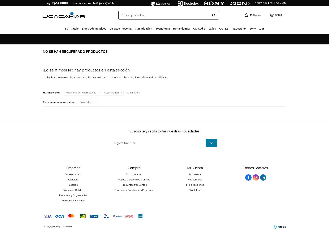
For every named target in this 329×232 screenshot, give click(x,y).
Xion (262, 28)
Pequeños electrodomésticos (80, 92)
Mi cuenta (195, 174)
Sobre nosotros (73, 174)
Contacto (73, 179)
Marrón (111, 92)
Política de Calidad (73, 190)
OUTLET (224, 28)
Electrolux (239, 28)
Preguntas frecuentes (134, 184)
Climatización (143, 28)
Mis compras (195, 179)
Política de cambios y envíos (134, 179)
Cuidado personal (121, 28)
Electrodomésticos (94, 28)
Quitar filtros (133, 92)
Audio (75, 28)
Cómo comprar (134, 174)
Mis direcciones (195, 184)
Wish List (194, 190)
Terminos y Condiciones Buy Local (134, 190)
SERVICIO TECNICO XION (270, 3)
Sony (252, 28)
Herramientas (181, 28)
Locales (73, 184)
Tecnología (162, 28)
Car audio (199, 28)
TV (66, 28)
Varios (212, 28)
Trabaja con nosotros (73, 200)
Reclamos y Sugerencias (73, 195)
